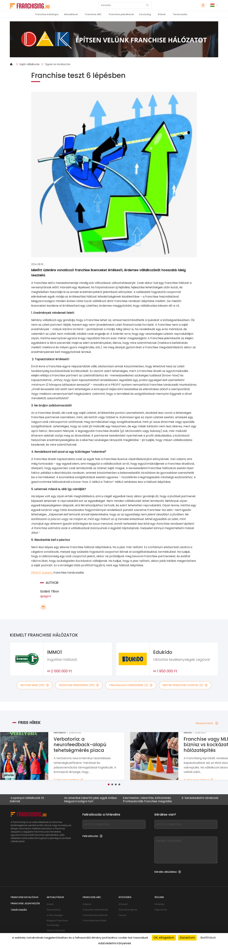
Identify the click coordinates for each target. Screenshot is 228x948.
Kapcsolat (161, 909)
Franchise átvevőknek (95, 909)
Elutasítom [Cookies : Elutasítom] (187, 938)
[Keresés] (122, 5)
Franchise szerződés (94, 920)
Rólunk (162, 14)
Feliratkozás (92, 836)
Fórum (122, 915)
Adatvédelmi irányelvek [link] (114, 943)
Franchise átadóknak (95, 915)
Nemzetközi (54, 909)
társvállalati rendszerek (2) (130, 685)
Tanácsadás (180, 14)
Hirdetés (159, 904)
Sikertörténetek (56, 930)
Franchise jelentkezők (121, 14)
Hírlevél (123, 904)
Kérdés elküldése (167, 872)
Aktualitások (71, 14)
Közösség (145, 14)
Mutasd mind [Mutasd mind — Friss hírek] (207, 723)
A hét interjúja (55, 915)
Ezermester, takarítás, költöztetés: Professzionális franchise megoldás (150, 799)
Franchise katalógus (47, 14)
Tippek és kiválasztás (57, 64)
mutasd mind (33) (34, 685)
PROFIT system (41, 573)
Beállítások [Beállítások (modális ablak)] (208, 938)
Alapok (87, 904)
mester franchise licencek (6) (185, 685)
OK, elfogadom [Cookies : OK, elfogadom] (164, 938)
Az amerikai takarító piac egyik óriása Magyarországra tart (93, 799)
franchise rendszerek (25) (79, 685)
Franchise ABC (93, 14)
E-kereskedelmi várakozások (205, 798)
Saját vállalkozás (29, 64)
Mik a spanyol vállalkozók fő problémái (27, 799)
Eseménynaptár (128, 909)
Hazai (50, 904)
